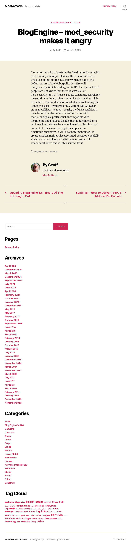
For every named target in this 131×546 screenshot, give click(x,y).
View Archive (50, 175)
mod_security (51, 151)
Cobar (8, 436)
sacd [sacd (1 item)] (65, 515)
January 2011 (12, 395)
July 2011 (10, 377)
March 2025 (11, 273)
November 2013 (13, 370)
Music (8, 472)
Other (77, 23)
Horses (8, 461)
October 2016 (12, 320)
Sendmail (10, 482)
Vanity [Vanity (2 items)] (33, 521)
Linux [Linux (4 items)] (32, 511)
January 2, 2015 (74, 50)
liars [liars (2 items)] (26, 511)
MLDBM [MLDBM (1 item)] (59, 512)
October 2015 (12, 345)
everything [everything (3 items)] (50, 505)
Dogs (7, 443)
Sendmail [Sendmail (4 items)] (10, 518)
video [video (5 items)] (40, 521)
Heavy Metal (11, 454)
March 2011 (11, 388)
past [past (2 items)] (23, 515)
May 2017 (10, 312)
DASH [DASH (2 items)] (61, 502)
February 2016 (12, 338)
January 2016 (12, 341)
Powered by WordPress (58, 539)
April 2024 (10, 291)
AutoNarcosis (14, 6)
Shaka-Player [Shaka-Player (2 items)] (37, 518)
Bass (7, 421)
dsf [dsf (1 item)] (32, 506)
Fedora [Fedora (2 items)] (19, 508)
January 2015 (12, 356)
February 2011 (12, 392)
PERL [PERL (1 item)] (27, 515)
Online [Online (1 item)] (18, 515)
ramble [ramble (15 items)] (57, 515)
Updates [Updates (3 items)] (25, 521)
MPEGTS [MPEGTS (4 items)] (9, 515)
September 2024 (13, 280)
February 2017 (12, 316)
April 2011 (10, 384)
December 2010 (13, 399)
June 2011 (10, 381)
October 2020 (12, 298)
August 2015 (11, 348)
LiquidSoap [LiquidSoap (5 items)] (42, 511)
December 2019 (13, 305)
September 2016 (13, 323)
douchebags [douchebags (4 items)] (23, 505)
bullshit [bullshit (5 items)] (30, 501)
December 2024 (13, 276)
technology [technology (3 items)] (10, 521)
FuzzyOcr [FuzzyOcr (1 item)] (38, 509)
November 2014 (13, 363)
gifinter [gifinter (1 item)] (44, 509)
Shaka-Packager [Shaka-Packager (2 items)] (23, 518)
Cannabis (10, 432)
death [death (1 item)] (6, 506)
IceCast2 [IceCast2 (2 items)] (19, 511)
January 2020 (12, 302)
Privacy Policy (109, 6)
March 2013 (11, 374)
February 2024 (12, 294)
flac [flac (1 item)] (32, 509)
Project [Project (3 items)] (46, 515)
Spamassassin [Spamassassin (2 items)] (51, 518)
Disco (8, 439)
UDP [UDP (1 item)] (18, 521)
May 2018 (10, 309)
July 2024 (10, 284)
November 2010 (13, 402)
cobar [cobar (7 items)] (39, 501)
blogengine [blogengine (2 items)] (20, 502)
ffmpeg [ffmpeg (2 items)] (27, 508)
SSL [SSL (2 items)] (60, 518)
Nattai (8, 475)
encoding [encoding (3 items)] (39, 505)
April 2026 (10, 266)
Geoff (58, 50)
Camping (9, 428)
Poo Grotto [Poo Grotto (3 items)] (36, 515)
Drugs (8, 446)
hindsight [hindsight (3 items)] (9, 511)
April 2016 (10, 330)
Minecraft (10, 468)
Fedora (8, 450)
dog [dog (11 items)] (12, 505)
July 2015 (10, 352)
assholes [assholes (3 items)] (9, 502)
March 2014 (11, 366)
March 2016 (11, 334)
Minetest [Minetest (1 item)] (53, 512)
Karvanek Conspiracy (16, 464)
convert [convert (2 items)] (47, 502)
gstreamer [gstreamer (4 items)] (54, 508)
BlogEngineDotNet (61, 23)
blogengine (39, 151)
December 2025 (13, 269)
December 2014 (13, 359)
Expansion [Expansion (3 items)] (10, 508)
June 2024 (10, 287)
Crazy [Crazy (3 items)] (55, 502)
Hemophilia (11, 457)
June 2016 (10, 327)
